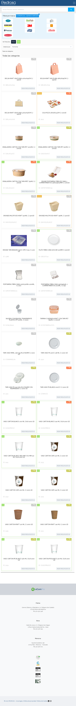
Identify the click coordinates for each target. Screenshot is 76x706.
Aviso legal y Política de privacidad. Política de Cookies (32, 701)
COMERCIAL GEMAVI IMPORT (27, 15)
